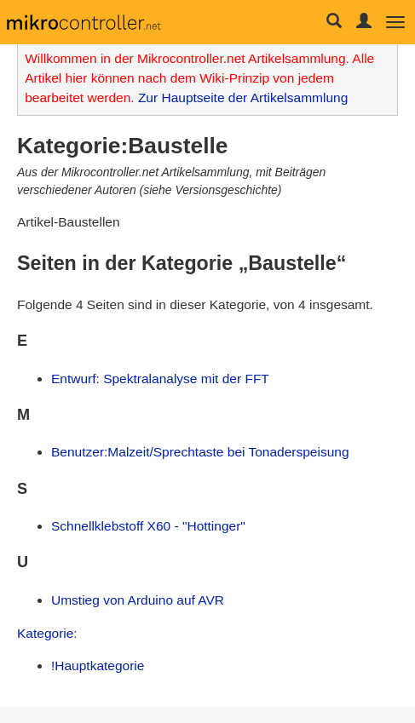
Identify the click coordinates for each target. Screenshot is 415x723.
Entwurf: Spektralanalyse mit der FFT (160, 378)
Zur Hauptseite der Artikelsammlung (243, 97)
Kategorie (45, 633)
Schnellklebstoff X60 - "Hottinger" (148, 526)
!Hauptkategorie (97, 665)
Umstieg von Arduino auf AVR (137, 600)
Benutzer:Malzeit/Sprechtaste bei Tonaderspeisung (200, 452)
